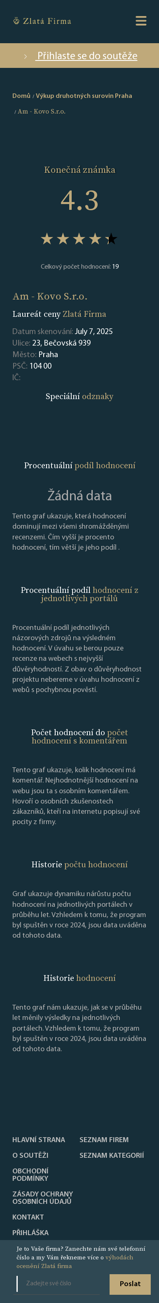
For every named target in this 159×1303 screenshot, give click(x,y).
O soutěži (30, 1156)
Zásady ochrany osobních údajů (42, 1198)
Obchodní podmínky (30, 1175)
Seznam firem (104, 1140)
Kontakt (28, 1218)
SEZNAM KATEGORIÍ (112, 1156)
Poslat (130, 1284)
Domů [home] (21, 96)
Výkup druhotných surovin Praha (84, 96)
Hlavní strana (38, 1140)
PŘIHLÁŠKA (30, 1233)
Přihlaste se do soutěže (80, 56)
